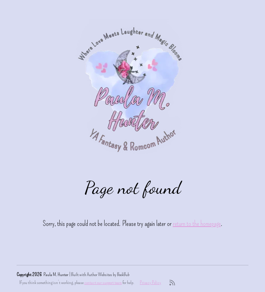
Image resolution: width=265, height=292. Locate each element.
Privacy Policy (150, 282)
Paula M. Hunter (55, 274)
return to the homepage (197, 223)
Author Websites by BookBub (108, 274)
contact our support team (103, 282)
